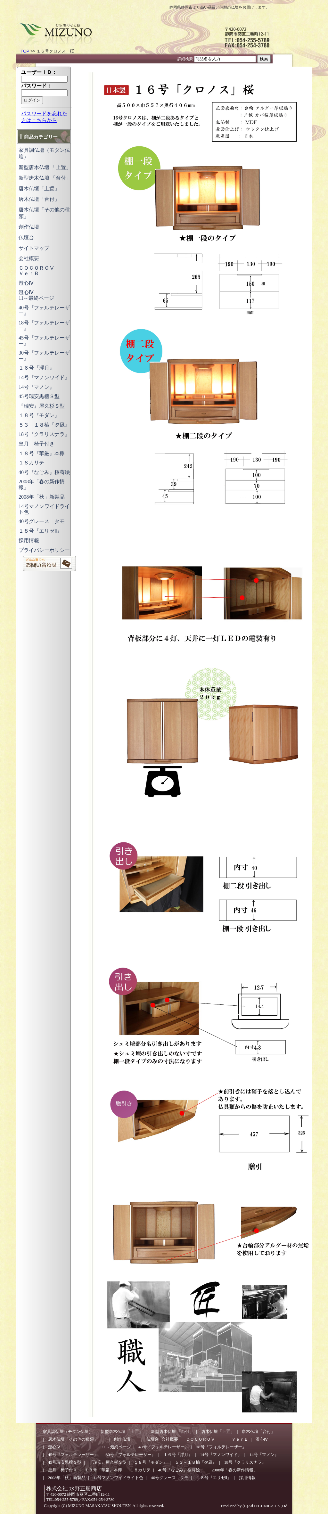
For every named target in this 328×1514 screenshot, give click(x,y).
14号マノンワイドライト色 (118, 1477)
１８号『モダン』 (39, 415)
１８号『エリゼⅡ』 (40, 531)
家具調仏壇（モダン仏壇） (68, 1431)
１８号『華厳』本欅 (42, 453)
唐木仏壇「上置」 (39, 188)
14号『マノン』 (36, 387)
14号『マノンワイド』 (44, 377)
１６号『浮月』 (36, 368)
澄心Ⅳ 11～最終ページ (52, 295)
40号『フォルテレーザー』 (44, 310)
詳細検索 (185, 59)
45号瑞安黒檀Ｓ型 (39, 396)
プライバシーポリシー (44, 550)
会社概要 (29, 258)
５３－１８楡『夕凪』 (44, 425)
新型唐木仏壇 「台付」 (45, 178)
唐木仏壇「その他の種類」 (77, 1439)
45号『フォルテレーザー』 (73, 1454)
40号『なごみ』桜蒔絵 (47, 472)
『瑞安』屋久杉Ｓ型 (42, 406)
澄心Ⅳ (26, 283)
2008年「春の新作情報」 (235, 1470)
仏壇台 (26, 237)
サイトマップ (34, 248)
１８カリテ (31, 462)
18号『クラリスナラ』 (44, 434)
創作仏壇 (34, 227)
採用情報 (29, 540)
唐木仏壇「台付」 (39, 199)
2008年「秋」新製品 (42, 497)
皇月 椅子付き (36, 443)
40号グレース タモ (42, 521)
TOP (24, 51)
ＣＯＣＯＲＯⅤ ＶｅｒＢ (47, 270)
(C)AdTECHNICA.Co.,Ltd (264, 1506)
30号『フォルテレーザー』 (131, 1454)
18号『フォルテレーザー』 (221, 1446)
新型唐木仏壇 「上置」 (45, 167)
